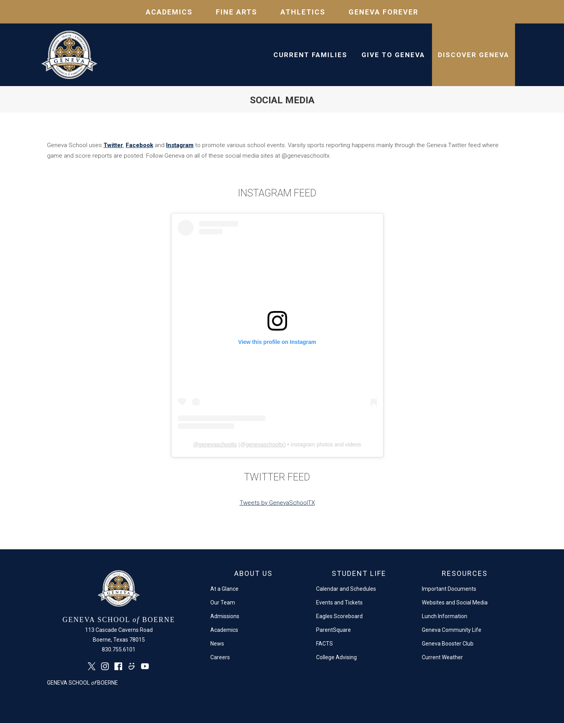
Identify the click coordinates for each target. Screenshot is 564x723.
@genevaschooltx (215, 444)
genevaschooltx (265, 444)
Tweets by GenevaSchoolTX (277, 502)
